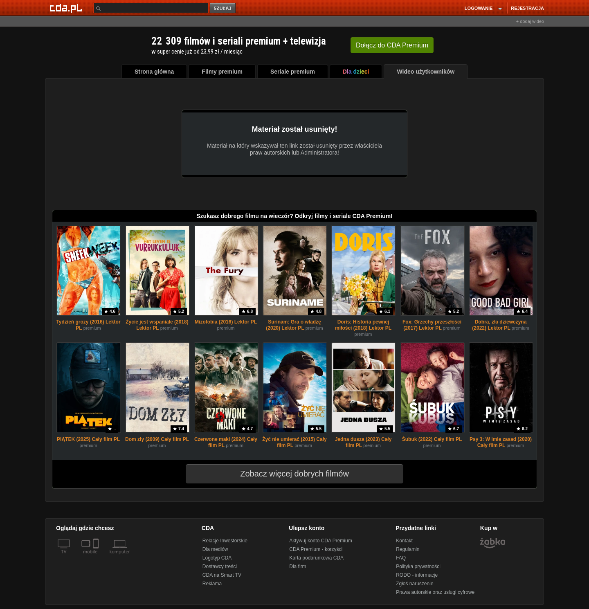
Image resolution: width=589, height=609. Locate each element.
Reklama (212, 584)
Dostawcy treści (219, 566)
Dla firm (297, 566)
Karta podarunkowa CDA (316, 558)
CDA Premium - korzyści (315, 549)
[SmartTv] (96, 557)
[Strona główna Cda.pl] (67, 8)
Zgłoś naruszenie (414, 584)
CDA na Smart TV (221, 575)
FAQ (401, 558)
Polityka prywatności (418, 566)
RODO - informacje (417, 575)
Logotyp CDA (217, 558)
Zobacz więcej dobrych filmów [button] (289, 473)
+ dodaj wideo (530, 21)
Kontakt (404, 541)
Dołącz (392, 45)
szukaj (223, 8)
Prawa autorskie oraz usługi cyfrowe (435, 592)
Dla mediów (215, 549)
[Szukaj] (151, 8)
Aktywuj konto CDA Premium (320, 541)
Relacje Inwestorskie (224, 541)
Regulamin (407, 549)
